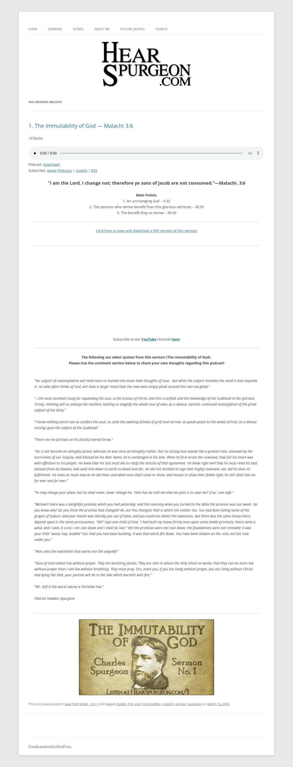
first (130, 704)
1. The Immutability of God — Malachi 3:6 (81, 125)
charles (121, 704)
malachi (168, 704)
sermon (180, 704)
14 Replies (36, 138)
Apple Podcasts (59, 170)
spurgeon (195, 704)
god (138, 704)
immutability (151, 704)
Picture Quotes (132, 29)
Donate (162, 29)
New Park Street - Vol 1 (81, 704)
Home (33, 29)
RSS (94, 170)
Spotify (81, 170)
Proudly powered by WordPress (50, 746)
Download (51, 164)
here (175, 339)
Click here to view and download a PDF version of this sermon (146, 230)
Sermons (55, 29)
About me (102, 29)
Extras (78, 29)
